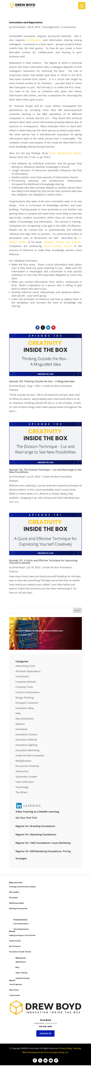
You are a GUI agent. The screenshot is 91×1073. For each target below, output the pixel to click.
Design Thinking (25, 697)
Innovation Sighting (26, 745)
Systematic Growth (26, 776)
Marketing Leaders (16, 903)
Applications (21, 962)
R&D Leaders (14, 892)
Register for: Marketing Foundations (36, 834)
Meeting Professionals (18, 908)
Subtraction (22, 771)
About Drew (14, 990)
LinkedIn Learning (22, 978)
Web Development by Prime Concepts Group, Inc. (45, 1052)
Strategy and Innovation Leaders (22, 887)
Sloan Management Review (65, 153)
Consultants (22, 676)
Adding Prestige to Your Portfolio (22, 935)
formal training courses (58, 246)
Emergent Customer (27, 702)
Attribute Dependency (28, 671)
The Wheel (21, 792)
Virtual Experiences (21, 929)
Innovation (22, 729)
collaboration (34, 40)
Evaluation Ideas (25, 708)
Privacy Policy (65, 1048)
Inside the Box (15, 941)
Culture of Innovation (28, 692)
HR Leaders (13, 897)
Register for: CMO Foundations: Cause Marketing (43, 842)
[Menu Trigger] (81, 5)
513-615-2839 (45, 1026)
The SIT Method (15, 984)
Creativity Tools (24, 687)
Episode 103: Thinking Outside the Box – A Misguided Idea (42, 381)
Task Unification (25, 781)
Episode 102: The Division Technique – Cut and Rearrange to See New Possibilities (45, 471)
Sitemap (77, 1048)
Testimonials (14, 995)
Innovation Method (26, 739)
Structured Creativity (27, 766)
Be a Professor (15, 946)
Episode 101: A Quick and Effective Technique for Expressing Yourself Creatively (43, 561)
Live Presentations (21, 924)
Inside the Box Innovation (57, 385)
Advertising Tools (25, 665)
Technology (22, 787)
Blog (17, 967)
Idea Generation (25, 718)
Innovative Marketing (27, 750)
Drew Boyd (18, 27)
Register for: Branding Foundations (35, 826)
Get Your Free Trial (26, 817)
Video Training (21, 973)
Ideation (20, 723)
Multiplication (23, 760)
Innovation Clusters (27, 734)
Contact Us (45, 1033)
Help (18, 713)
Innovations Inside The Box (20, 952)
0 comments (69, 27)
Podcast (13, 389)
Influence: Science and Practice (62, 242)
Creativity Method (26, 681)
